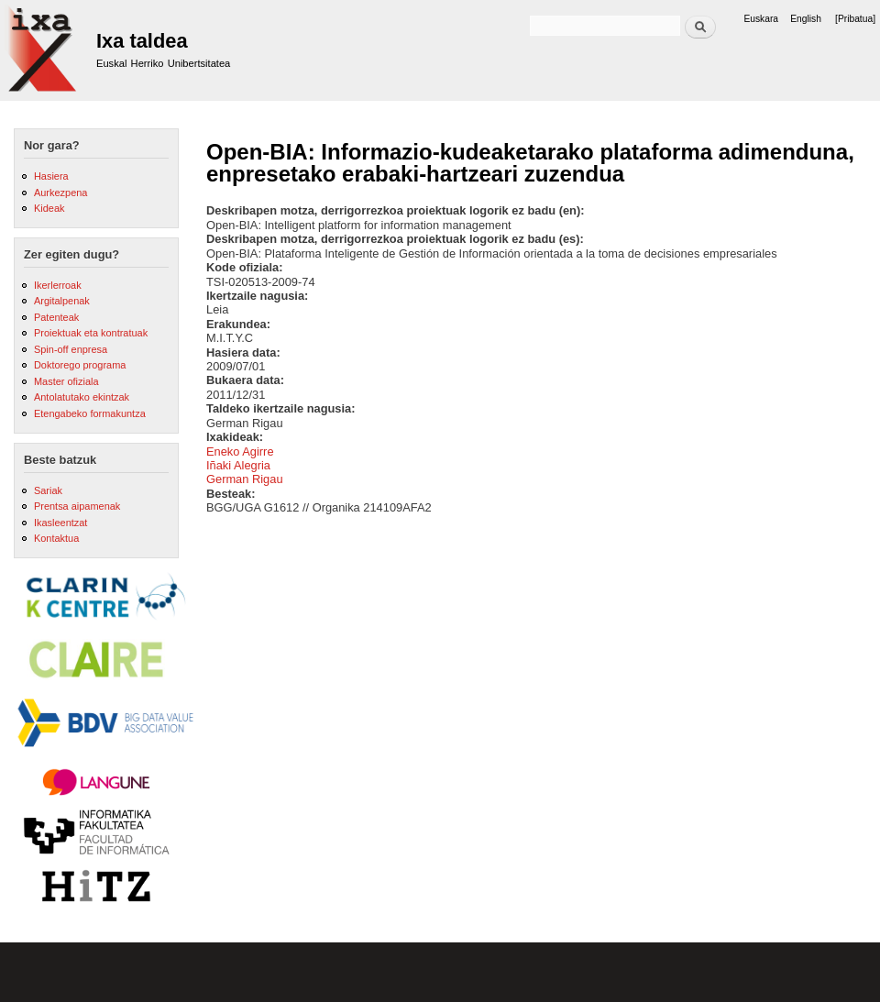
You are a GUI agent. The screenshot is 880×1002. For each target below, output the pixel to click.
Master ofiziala (66, 381)
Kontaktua (56, 538)
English (805, 19)
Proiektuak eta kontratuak (91, 332)
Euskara (760, 19)
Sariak (48, 490)
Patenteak (56, 317)
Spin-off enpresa (70, 349)
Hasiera (51, 176)
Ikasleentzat (60, 522)
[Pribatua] (855, 19)
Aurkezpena (60, 192)
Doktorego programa (80, 364)
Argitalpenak (62, 300)
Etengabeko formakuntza (90, 413)
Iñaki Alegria (238, 465)
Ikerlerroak (58, 285)
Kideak (49, 208)
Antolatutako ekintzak (81, 396)
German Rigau (244, 479)
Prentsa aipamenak (77, 506)
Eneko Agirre (240, 451)
